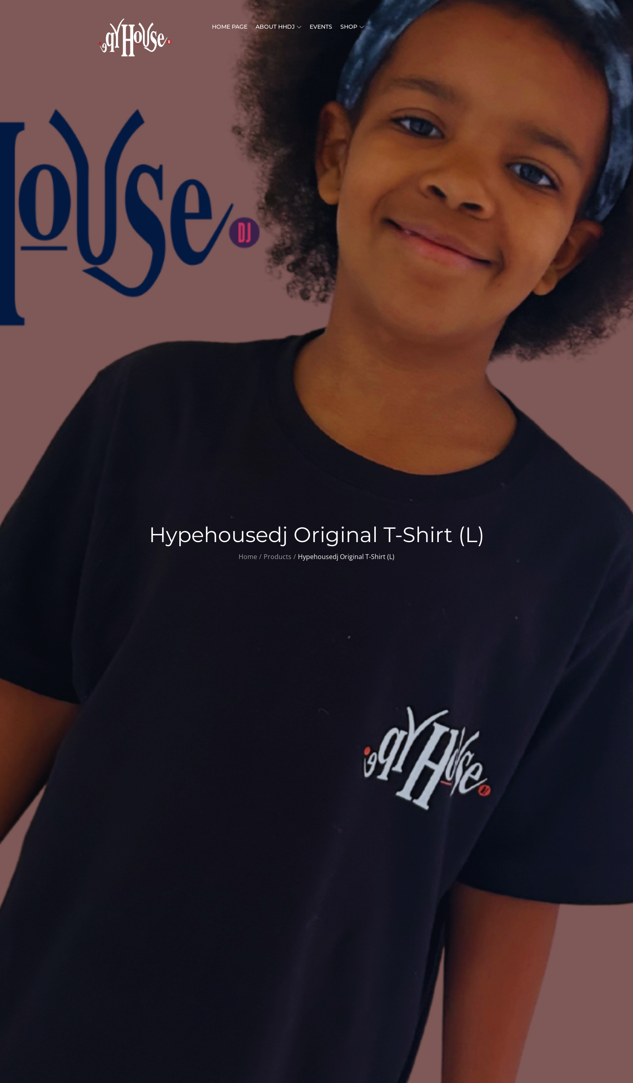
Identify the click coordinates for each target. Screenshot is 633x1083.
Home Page (229, 26)
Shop (352, 26)
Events (321, 26)
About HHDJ (279, 26)
